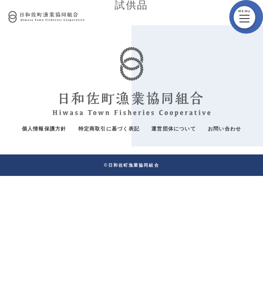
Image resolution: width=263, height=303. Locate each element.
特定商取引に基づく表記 (109, 128)
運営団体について (173, 128)
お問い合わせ (224, 128)
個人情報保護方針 (44, 128)
